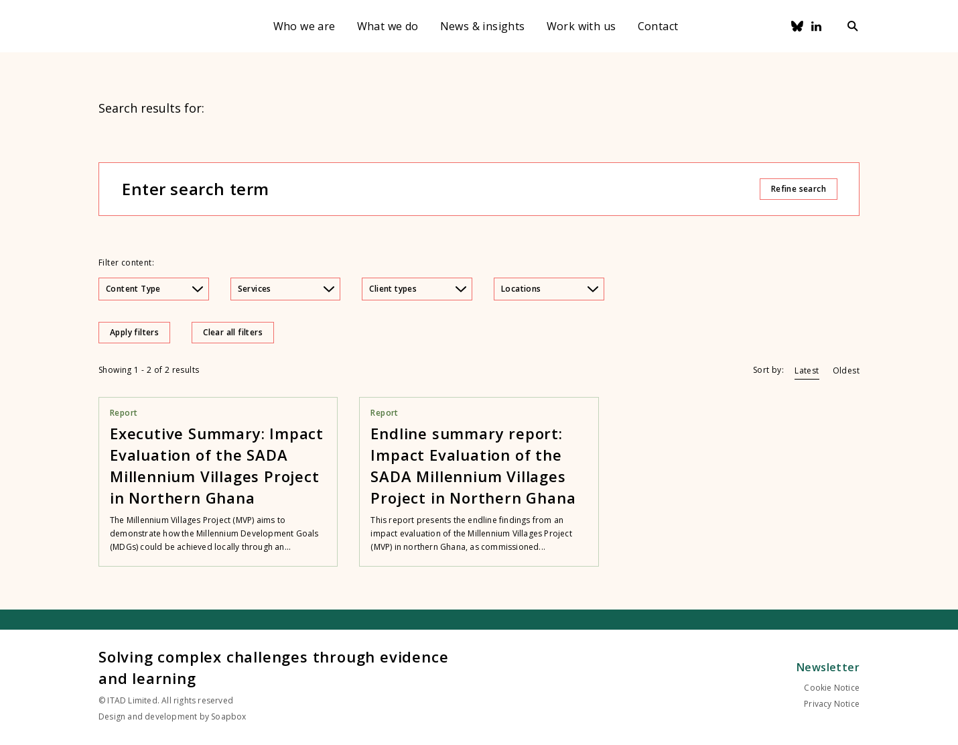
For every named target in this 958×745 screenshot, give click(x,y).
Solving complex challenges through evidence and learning (273, 667)
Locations (549, 288)
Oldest (846, 370)
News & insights (482, 26)
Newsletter (828, 667)
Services (286, 288)
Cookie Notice (832, 687)
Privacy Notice (832, 703)
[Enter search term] (440, 189)
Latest (807, 370)
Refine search (798, 188)
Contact (658, 26)
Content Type (154, 288)
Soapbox (228, 716)
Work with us (581, 26)
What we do (388, 26)
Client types (417, 288)
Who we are (304, 26)
